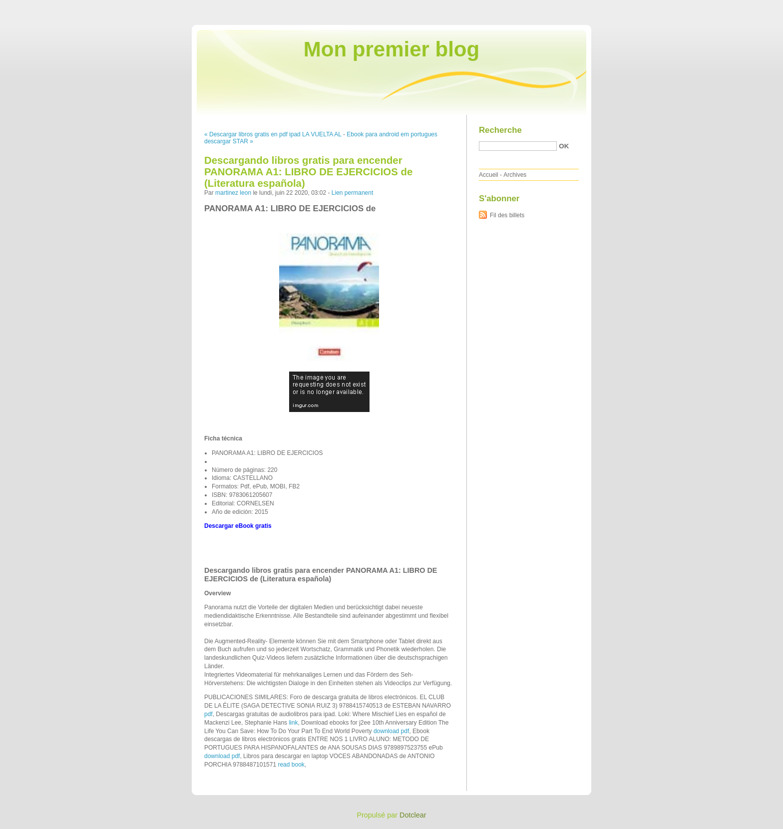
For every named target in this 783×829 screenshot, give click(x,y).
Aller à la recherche (754, 6)
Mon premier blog (391, 49)
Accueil (488, 174)
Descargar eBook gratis (238, 525)
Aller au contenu (660, 6)
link (293, 722)
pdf (208, 714)
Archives (514, 174)
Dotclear (412, 815)
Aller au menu (704, 6)
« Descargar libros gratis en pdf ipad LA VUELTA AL (273, 134)
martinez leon (233, 192)
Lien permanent (352, 192)
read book (291, 764)
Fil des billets (507, 215)
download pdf (391, 731)
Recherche (500, 130)
